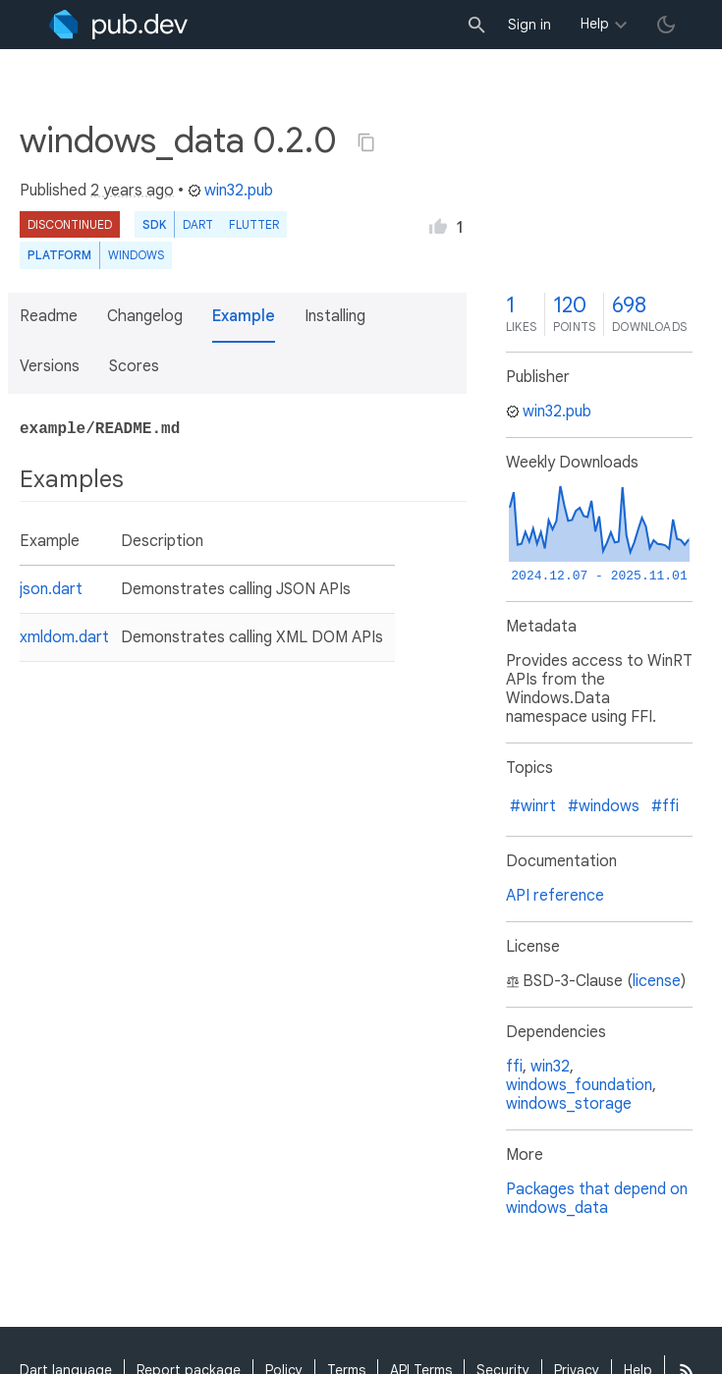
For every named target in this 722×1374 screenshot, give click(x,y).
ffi (514, 1066)
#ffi (665, 806)
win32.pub (230, 190)
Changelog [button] (145, 316)
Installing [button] (335, 316)
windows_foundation (579, 1085)
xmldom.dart (64, 637)
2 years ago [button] (132, 190)
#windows (603, 806)
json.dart (51, 589)
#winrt (533, 806)
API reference (555, 896)
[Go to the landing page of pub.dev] (118, 24)
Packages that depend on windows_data (597, 1199)
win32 (550, 1066)
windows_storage (569, 1104)
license (657, 981)
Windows (136, 254)
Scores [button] (134, 366)
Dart (198, 224)
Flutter (254, 224)
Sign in (529, 24)
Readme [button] (49, 316)
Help (595, 23)
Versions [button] (50, 366)
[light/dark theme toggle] (666, 24)
